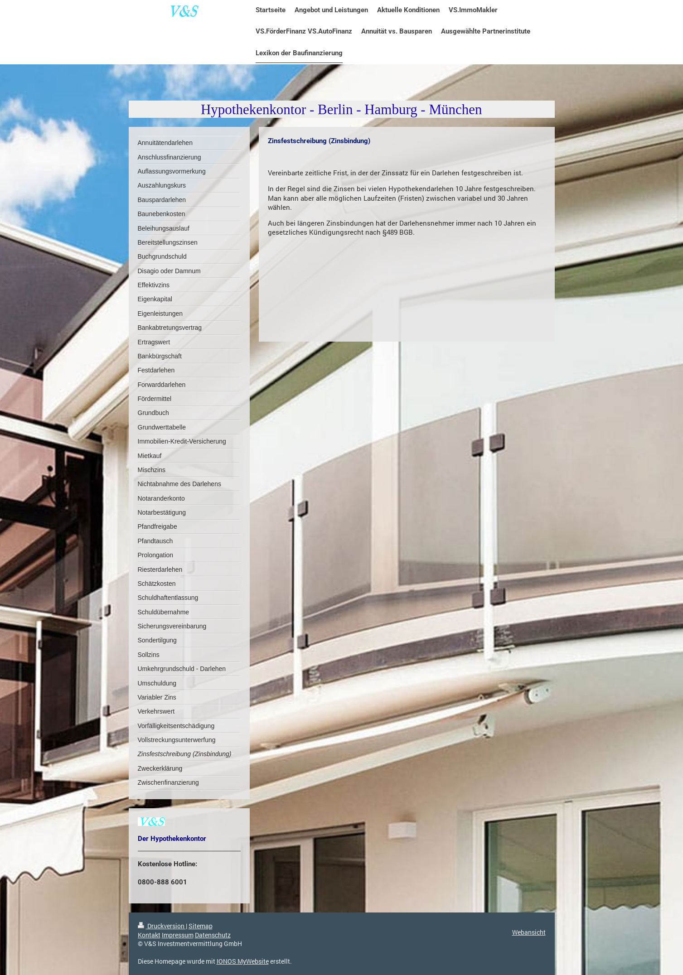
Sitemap (201, 926)
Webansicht (529, 932)
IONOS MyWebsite (243, 961)
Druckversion (162, 926)
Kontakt (149, 935)
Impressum (178, 935)
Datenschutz (213, 935)
